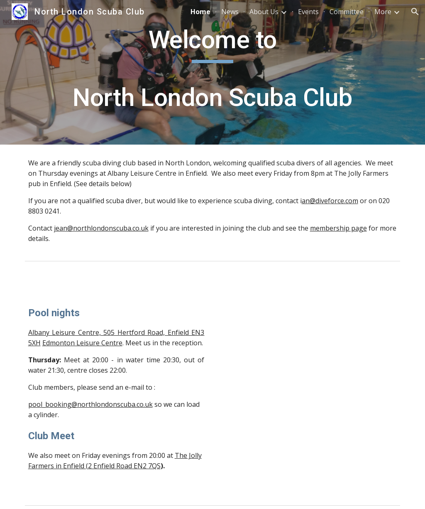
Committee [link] (347, 11)
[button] (415, 12)
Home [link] (200, 11)
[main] (213, 72)
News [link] (230, 11)
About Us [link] (263, 11)
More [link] (382, 11)
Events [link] (308, 11)
